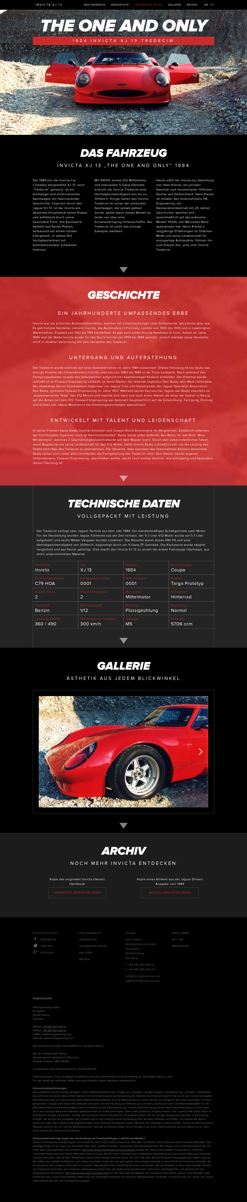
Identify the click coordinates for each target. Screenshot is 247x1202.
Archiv (192, 5)
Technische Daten (148, 5)
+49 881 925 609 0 (141, 965)
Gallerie (174, 5)
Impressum (180, 946)
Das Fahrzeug (95, 5)
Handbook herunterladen (77, 893)
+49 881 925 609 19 (141, 969)
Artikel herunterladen (170, 893)
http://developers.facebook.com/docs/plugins (108, 1150)
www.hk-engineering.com (142, 981)
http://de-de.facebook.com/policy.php (87, 1173)
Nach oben (180, 933)
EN (206, 5)
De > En (177, 939)
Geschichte (120, 5)
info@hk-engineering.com (142, 976)
